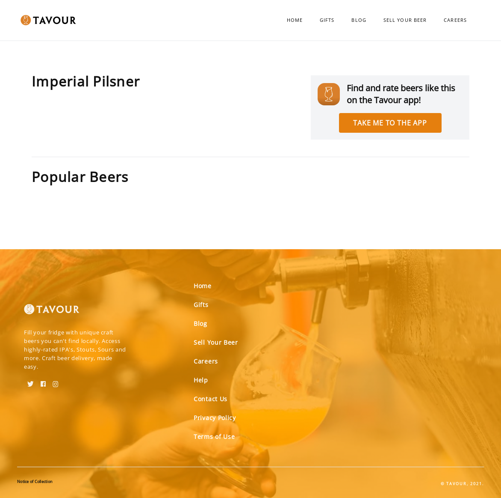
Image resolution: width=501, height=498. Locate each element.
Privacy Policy (215, 418)
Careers (455, 20)
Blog (358, 20)
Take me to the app (390, 123)
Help (201, 380)
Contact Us (210, 399)
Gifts (327, 20)
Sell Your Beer (405, 20)
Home (295, 20)
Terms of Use (214, 436)
